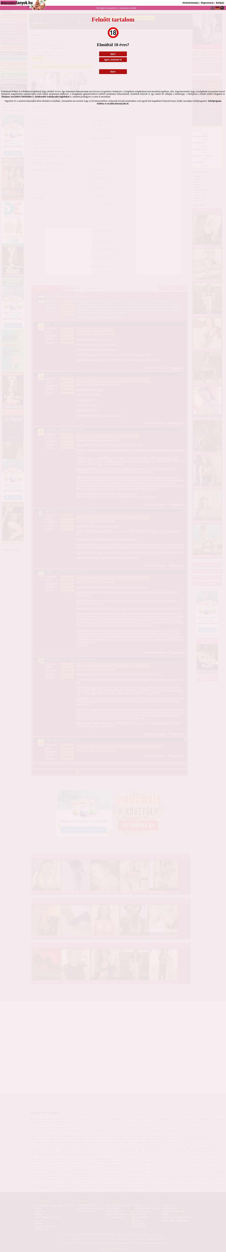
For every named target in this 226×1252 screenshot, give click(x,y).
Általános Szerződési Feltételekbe (16, 96)
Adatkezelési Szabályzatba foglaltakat (52, 96)
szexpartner (111, 8)
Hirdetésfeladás (190, 3)
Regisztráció (207, 3)
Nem (113, 71)
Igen (113, 54)
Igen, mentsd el (113, 59)
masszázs (125, 8)
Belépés (220, 3)
